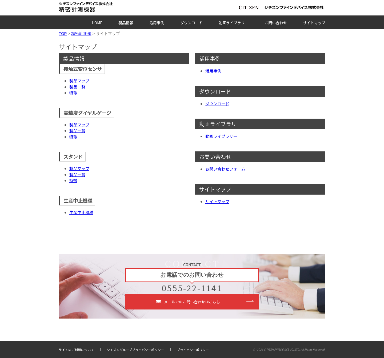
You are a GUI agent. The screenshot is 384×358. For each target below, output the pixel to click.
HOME (97, 22)
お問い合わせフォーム (225, 169)
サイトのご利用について (76, 349)
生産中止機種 (81, 212)
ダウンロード (191, 22)
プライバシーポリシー (193, 349)
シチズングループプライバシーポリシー (135, 349)
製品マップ (79, 80)
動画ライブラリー (234, 22)
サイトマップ (314, 22)
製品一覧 (77, 87)
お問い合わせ (276, 22)
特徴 (73, 92)
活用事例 (156, 22)
